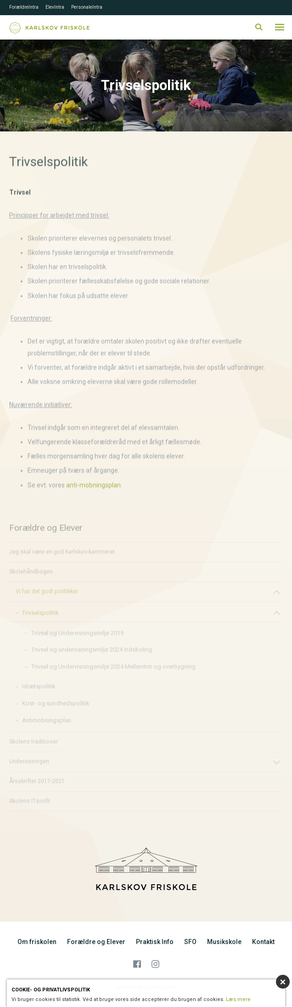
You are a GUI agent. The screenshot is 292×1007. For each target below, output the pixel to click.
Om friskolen (36, 941)
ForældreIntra (24, 7)
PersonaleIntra (86, 7)
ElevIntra (54, 7)
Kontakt (263, 941)
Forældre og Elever (96, 941)
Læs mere (238, 999)
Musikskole (224, 941)
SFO (190, 941)
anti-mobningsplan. (94, 497)
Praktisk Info (155, 941)
